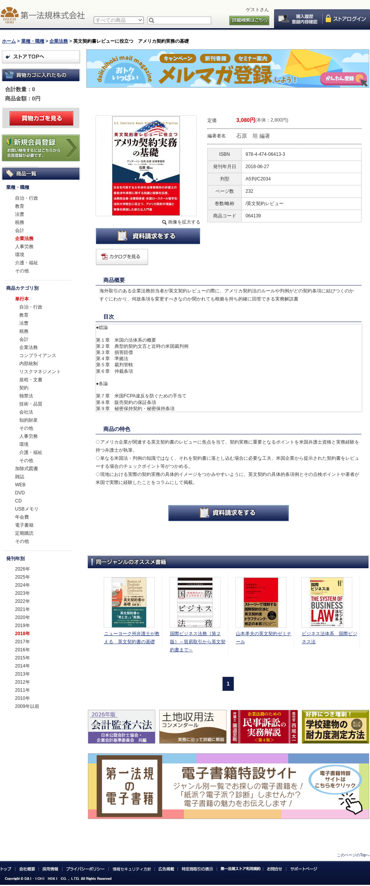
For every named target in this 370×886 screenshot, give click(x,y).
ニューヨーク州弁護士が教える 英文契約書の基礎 (132, 637)
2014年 (22, 666)
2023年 (22, 593)
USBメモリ (27, 509)
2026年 (22, 569)
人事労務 (24, 246)
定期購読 (24, 533)
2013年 (22, 674)
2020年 (22, 617)
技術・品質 (30, 404)
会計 (19, 230)
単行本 (22, 299)
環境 (19, 254)
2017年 (22, 641)
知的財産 (28, 420)
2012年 (22, 682)
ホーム (9, 41)
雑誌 (19, 476)
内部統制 (28, 363)
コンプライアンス (37, 355)
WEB (20, 484)
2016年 (22, 649)
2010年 (22, 698)
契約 (24, 387)
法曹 (19, 214)
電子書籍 (24, 525)
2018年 (22, 633)
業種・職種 (32, 41)
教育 (19, 206)
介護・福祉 (26, 262)
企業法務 (58, 41)
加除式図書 (26, 468)
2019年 (22, 625)
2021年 (22, 609)
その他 (22, 271)
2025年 (22, 577)
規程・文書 (30, 379)
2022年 (22, 601)
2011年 (22, 690)
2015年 (22, 658)
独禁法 (26, 396)
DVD (20, 493)
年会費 (22, 517)
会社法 (26, 412)
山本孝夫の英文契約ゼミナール (263, 637)
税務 (19, 222)
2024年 (22, 585)
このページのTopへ (353, 855)
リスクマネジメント (40, 371)
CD (18, 501)
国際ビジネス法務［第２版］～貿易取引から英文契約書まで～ (197, 641)
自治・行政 (26, 198)
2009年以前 (27, 706)
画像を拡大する (184, 222)
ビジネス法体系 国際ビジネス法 (329, 637)
